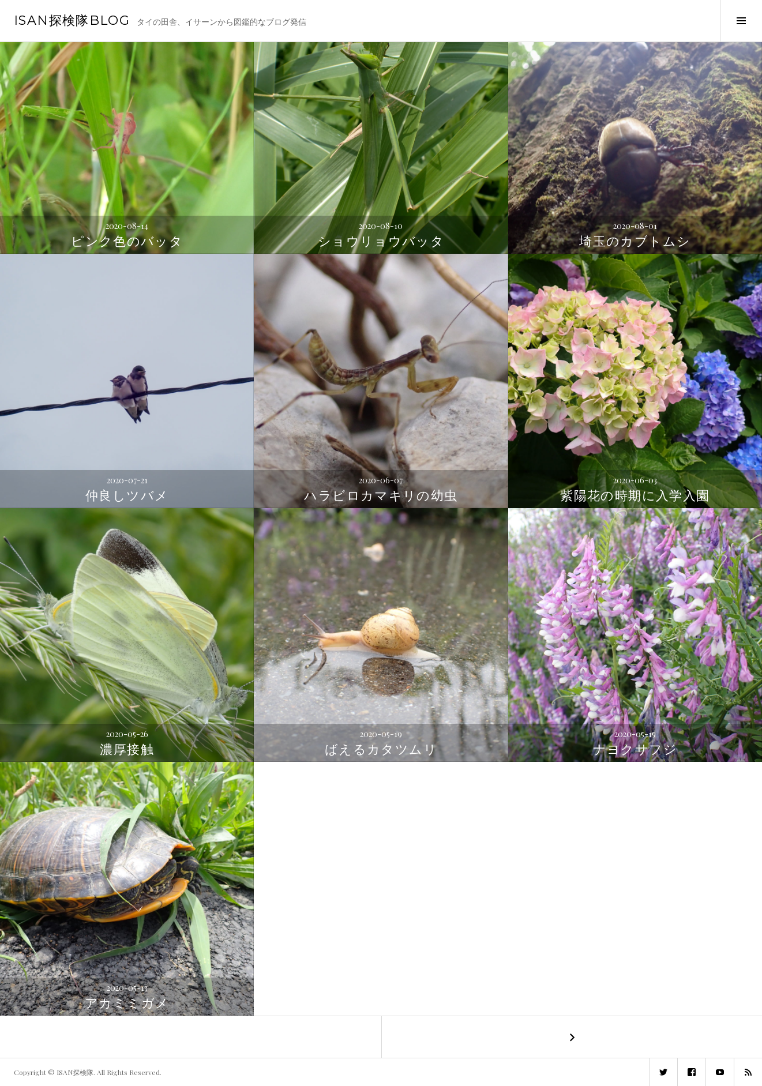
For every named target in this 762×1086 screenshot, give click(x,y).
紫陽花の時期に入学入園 (635, 495)
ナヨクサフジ (635, 749)
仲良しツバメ (126, 495)
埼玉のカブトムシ (634, 241)
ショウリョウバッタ (381, 241)
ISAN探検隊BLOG (72, 20)
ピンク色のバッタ (127, 241)
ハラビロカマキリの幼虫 (380, 495)
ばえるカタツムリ (381, 749)
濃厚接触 (127, 749)
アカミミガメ (127, 1003)
